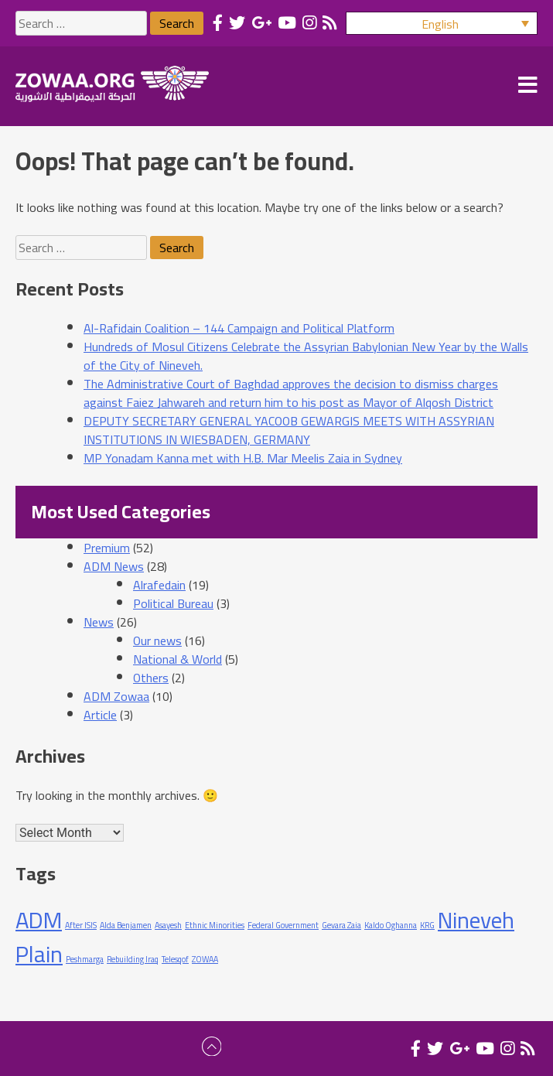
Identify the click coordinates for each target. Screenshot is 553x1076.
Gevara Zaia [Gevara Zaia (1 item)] (341, 925)
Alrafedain (159, 584)
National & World (177, 659)
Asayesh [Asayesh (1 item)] (168, 925)
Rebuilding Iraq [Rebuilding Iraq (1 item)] (133, 959)
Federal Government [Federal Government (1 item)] (283, 925)
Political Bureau (173, 603)
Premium (107, 547)
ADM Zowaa (116, 696)
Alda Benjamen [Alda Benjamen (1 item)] (126, 925)
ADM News (114, 566)
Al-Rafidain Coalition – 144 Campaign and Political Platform (239, 328)
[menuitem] (442, 23)
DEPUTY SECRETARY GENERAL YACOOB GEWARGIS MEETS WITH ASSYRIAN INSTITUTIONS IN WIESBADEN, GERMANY (289, 430)
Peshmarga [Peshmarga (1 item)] (85, 959)
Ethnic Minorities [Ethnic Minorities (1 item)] (214, 925)
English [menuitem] (440, 24)
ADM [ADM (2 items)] (38, 920)
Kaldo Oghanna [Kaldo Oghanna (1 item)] (390, 925)
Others (151, 677)
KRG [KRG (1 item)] (427, 925)
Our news (157, 640)
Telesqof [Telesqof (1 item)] (175, 959)
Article (100, 714)
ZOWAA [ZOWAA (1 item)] (205, 959)
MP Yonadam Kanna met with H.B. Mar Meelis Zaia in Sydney (243, 458)
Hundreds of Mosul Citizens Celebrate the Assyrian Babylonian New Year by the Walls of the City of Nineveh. (306, 356)
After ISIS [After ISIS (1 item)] (81, 925)
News (99, 622)
